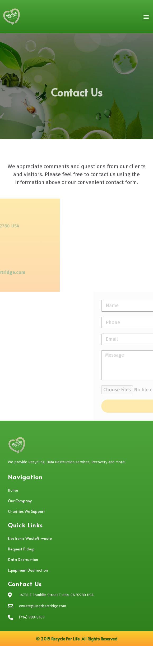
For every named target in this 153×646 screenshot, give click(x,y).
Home (13, 490)
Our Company (20, 500)
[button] (146, 16)
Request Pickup (21, 548)
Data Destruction (23, 559)
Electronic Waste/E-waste (30, 538)
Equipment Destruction (28, 570)
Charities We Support (26, 511)
